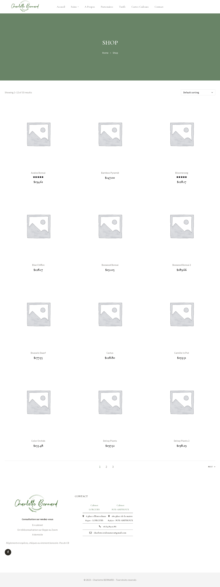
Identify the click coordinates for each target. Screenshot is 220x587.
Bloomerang (181, 172)
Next (211, 467)
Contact (159, 6)
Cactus (109, 352)
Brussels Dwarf (38, 352)
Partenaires (107, 6)
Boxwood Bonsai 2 (181, 264)
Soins (75, 6)
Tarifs (122, 6)
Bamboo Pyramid (110, 172)
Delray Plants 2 (181, 440)
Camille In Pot (181, 352)
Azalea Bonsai (38, 172)
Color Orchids (38, 440)
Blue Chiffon (38, 264)
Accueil (61, 6)
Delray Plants (110, 440)
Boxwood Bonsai (110, 264)
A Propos (90, 6)
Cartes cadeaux (140, 6)
